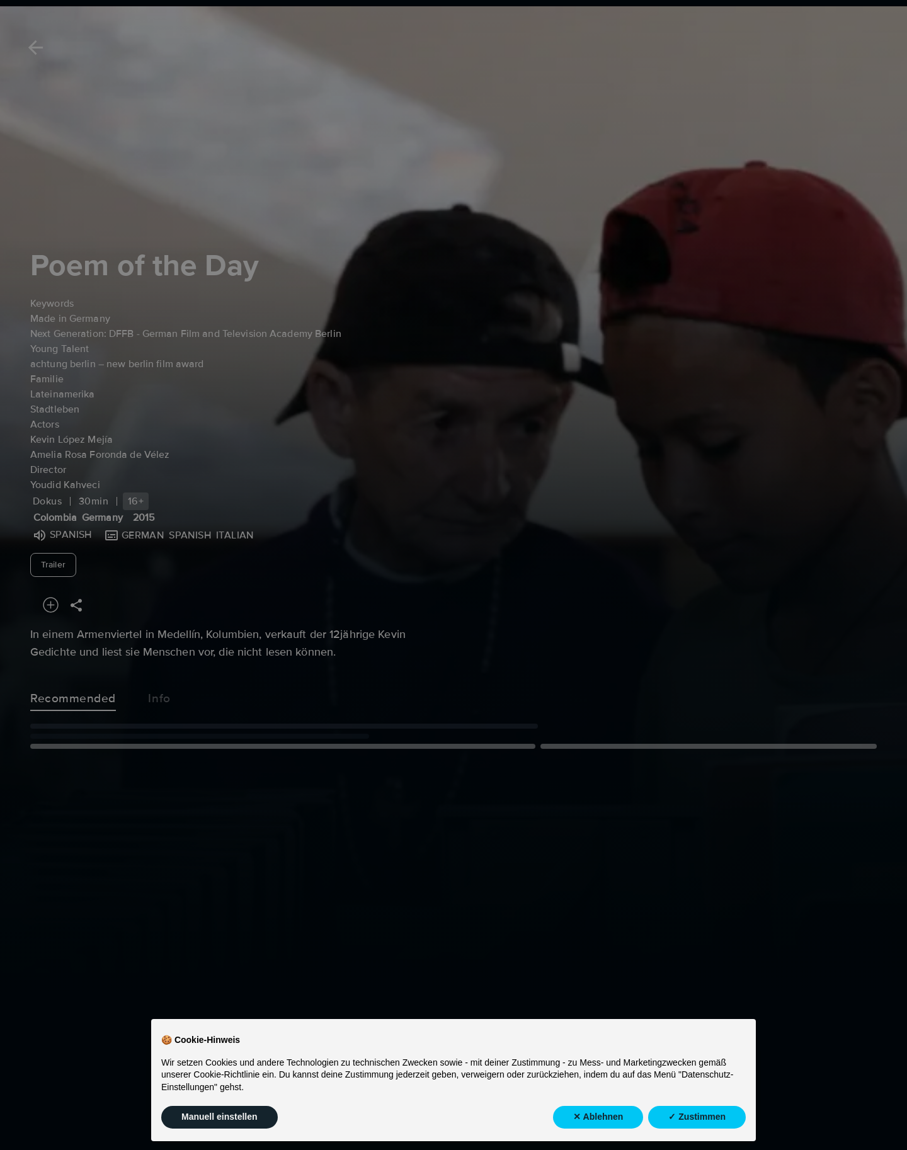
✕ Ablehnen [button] (598, 1125)
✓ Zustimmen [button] (697, 1125)
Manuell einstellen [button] (219, 1125)
